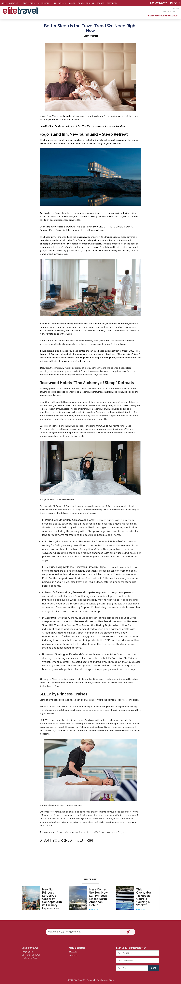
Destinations (29, 3)
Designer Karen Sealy (51, 230)
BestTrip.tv (112, 3)
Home (4, 3)
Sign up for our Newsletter (162, 16)
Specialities (43, 3)
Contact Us (73, 955)
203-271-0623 (158, 3)
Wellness (94, 36)
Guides (71, 3)
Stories (100, 3)
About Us (13, 3)
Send (153, 968)
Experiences (60, 3)
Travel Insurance (86, 3)
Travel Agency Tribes (105, 980)
